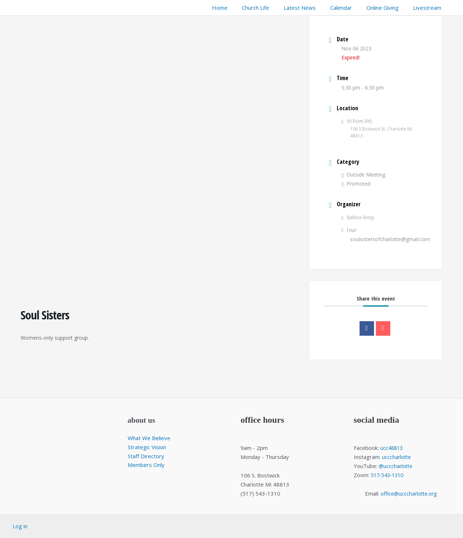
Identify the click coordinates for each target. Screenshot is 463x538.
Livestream (429, 7)
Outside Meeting (363, 174)
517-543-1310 (389, 475)
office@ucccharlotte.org (408, 493)
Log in (20, 526)
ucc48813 (392, 447)
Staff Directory (146, 456)
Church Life (271, 7)
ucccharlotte (397, 456)
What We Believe (149, 438)
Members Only (146, 464)
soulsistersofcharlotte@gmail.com (390, 239)
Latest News (312, 7)
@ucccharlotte (396, 465)
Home (239, 7)
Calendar (350, 7)
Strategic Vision (147, 447)
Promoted (355, 183)
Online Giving (388, 7)
